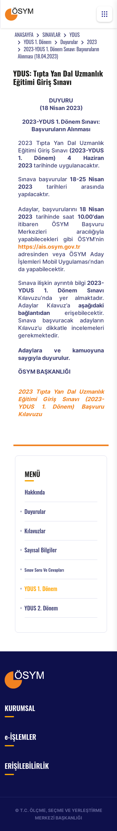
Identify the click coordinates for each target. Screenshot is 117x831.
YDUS (75, 34)
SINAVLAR (51, 34)
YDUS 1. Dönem (37, 42)
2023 (92, 42)
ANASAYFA (24, 34)
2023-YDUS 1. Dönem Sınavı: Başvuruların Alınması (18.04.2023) (58, 52)
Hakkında (35, 492)
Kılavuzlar (35, 531)
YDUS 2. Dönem (41, 608)
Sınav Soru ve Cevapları (44, 570)
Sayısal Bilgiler (40, 550)
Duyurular (69, 42)
